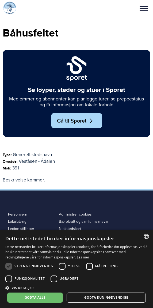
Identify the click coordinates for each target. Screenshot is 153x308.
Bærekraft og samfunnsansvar (84, 221)
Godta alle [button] (35, 297)
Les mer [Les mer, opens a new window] (83, 257)
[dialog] (76, 269)
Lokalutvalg (17, 221)
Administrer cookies (75, 214)
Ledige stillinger (21, 228)
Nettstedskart (70, 228)
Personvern (17, 214)
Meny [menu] (144, 8)
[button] (143, 8)
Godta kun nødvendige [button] (106, 297)
